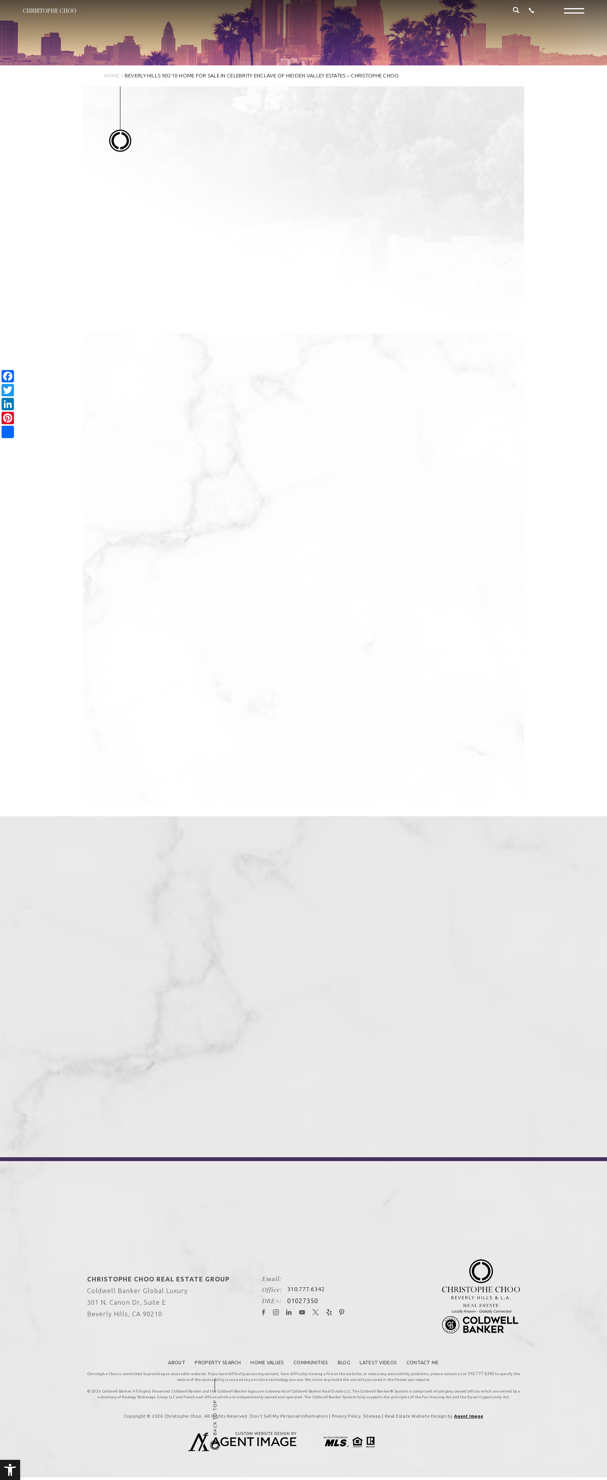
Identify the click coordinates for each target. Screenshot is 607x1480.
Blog (348, 1361)
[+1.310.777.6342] (531, 17)
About (165, 1361)
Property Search (209, 1361)
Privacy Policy (345, 1414)
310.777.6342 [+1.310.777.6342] (299, 1289)
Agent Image (469, 1414)
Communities (312, 1361)
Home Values (264, 1361)
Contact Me (434, 1361)
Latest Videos (386, 1361)
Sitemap (372, 1414)
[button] (10, 1470)
